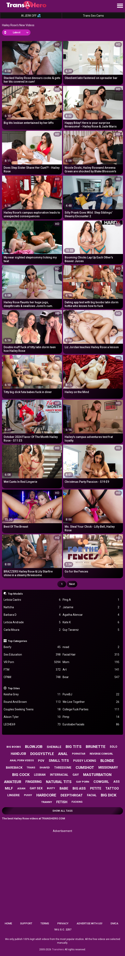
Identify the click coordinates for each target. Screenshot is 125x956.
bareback (14, 767)
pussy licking (84, 761)
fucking (77, 801)
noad (91, 647)
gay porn (82, 781)
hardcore (46, 795)
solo (113, 746)
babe (64, 788)
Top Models (15, 593)
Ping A (91, 600)
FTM (32, 669)
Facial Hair (91, 654)
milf (9, 788)
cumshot (85, 767)
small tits (59, 760)
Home (8, 923)
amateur (12, 782)
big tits (74, 746)
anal (63, 754)
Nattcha (32, 607)
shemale (54, 747)
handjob (18, 754)
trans (31, 767)
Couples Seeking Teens (32, 709)
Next (72, 583)
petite (95, 788)
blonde (107, 760)
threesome (62, 767)
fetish (61, 802)
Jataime (91, 607)
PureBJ (91, 694)
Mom (91, 662)
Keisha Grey (32, 694)
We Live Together (91, 702)
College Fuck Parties (91, 709)
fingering (33, 782)
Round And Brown (32, 702)
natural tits (59, 782)
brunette (95, 746)
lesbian (40, 774)
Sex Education (32, 654)
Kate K (91, 622)
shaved (44, 767)
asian (21, 788)
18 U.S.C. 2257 (62, 929)
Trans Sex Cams (93, 15)
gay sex (36, 788)
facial (92, 795)
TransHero (58, 949)
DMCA (114, 923)
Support (26, 923)
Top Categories (17, 641)
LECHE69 (32, 724)
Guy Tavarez (91, 630)
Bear (91, 677)
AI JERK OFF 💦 (31, 15)
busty (51, 788)
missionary (108, 767)
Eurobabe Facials (91, 724)
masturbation (97, 774)
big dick (108, 795)
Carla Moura (32, 630)
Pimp (91, 717)
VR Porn (32, 662)
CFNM (32, 677)
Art (91, 669)
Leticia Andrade (32, 622)
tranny (46, 802)
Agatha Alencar (91, 615)
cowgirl (101, 782)
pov (41, 761)
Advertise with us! (89, 923)
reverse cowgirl (101, 753)
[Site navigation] (120, 6)
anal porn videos (22, 760)
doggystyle (42, 754)
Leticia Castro (32, 600)
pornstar (78, 753)
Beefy (32, 647)
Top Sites (14, 688)
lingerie (13, 795)
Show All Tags (62, 810)
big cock (21, 774)
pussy (28, 795)
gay (76, 775)
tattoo (112, 788)
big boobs (14, 746)
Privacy (62, 923)
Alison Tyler (32, 717)
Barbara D (32, 615)
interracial (59, 774)
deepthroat (72, 795)
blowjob (33, 746)
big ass (79, 788)
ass (116, 781)
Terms (44, 923)
